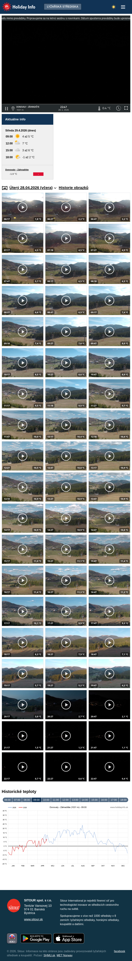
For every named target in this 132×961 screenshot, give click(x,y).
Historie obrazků (73, 187)
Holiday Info (15, 4)
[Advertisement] (93, 146)
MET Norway (65, 955)
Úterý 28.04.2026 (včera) (32, 187)
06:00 (7, 799)
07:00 (17, 799)
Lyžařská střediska (62, 6)
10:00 (46, 799)
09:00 (36, 799)
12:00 (65, 799)
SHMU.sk (49, 955)
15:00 (94, 799)
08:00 (27, 799)
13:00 (75, 799)
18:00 (123, 799)
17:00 (114, 799)
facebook (119, 951)
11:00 (56, 799)
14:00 (85, 799)
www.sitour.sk (33, 919)
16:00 (104, 799)
